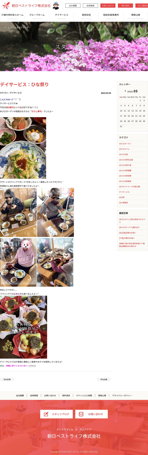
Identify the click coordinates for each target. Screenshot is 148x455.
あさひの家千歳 (125, 165)
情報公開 (135, 16)
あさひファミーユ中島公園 (129, 186)
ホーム (7, 27)
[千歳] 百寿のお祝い (127, 238)
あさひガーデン (125, 143)
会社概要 (73, 5)
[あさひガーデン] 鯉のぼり (129, 227)
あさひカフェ (124, 149)
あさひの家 (123, 154)
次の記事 (103, 379)
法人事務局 (123, 202)
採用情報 (90, 5)
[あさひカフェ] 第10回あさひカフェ (132, 220)
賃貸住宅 (86, 16)
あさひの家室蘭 (125, 170)
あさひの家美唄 (125, 181)
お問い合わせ (108, 5)
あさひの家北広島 (126, 159)
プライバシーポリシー (122, 395)
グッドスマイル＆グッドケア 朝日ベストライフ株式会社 (74, 433)
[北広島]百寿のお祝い (127, 232)
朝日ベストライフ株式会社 (26, 5)
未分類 (121, 197)
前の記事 (7, 379)
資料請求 (125, 5)
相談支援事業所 (111, 16)
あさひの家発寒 (125, 175)
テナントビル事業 (84, 395)
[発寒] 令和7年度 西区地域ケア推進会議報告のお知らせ (132, 244)
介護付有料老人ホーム (12, 16)
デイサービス (61, 16)
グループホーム (37, 16)
